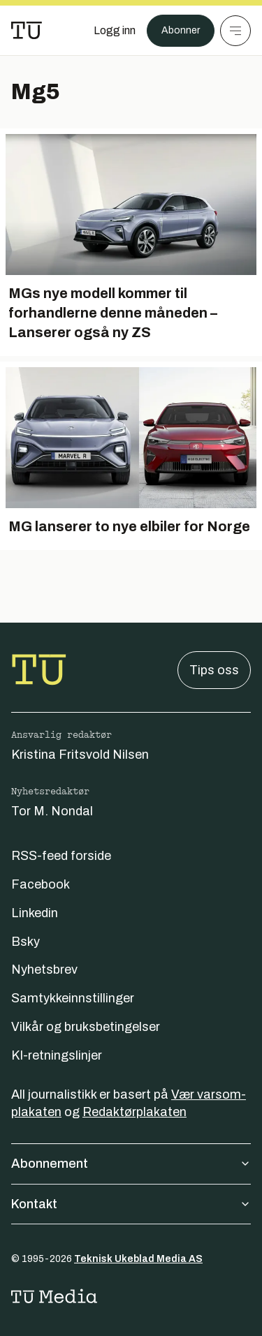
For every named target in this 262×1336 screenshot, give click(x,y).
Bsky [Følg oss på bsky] (25, 942)
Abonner (180, 30)
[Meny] (235, 30)
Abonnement (131, 1164)
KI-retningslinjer (56, 1055)
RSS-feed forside (61, 856)
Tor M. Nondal (52, 811)
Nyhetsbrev (44, 970)
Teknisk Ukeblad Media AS (138, 1259)
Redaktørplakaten (134, 1112)
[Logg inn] (115, 30)
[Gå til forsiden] (26, 31)
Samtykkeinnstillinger (72, 998)
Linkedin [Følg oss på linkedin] (34, 913)
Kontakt (131, 1204)
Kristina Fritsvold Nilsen (80, 755)
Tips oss (214, 670)
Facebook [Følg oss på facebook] (40, 884)
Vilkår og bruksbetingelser (85, 1027)
